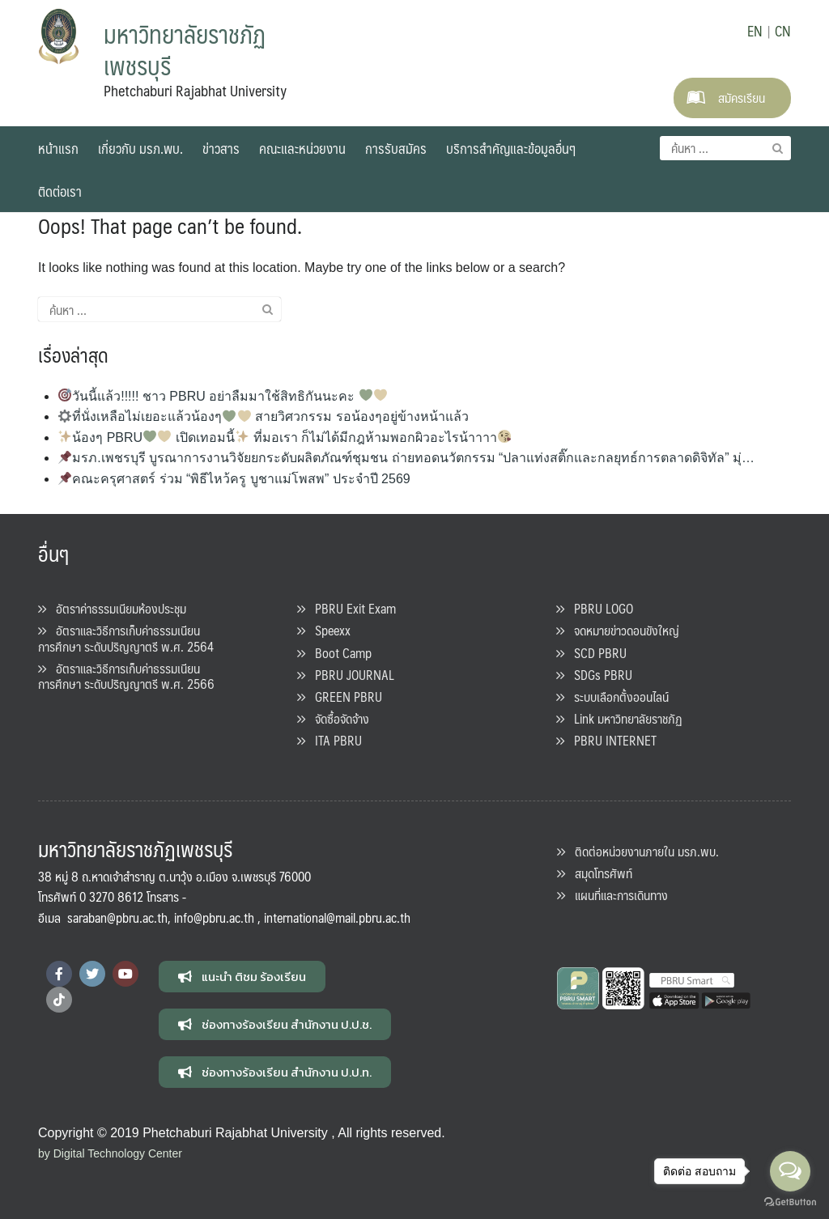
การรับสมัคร (396, 148)
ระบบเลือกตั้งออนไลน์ (612, 696)
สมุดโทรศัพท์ (594, 873)
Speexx (324, 630)
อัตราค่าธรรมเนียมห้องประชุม (112, 608)
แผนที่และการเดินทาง (612, 895)
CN (783, 30)
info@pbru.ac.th (214, 917)
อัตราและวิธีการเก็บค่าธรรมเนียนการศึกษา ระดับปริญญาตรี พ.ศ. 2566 (126, 675)
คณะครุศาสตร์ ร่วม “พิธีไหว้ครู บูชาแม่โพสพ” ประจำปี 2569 (234, 479)
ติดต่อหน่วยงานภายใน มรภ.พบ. (638, 851)
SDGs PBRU (594, 675)
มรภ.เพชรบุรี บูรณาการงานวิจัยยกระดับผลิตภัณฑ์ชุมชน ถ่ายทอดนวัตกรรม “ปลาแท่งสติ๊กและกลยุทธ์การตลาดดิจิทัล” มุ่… (406, 458)
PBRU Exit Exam (346, 608)
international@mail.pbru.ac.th (337, 917)
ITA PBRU (329, 740)
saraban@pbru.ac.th (117, 917)
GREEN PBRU (339, 696)
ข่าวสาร (221, 148)
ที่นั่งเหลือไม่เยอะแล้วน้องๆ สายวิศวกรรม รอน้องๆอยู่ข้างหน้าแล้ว (263, 416)
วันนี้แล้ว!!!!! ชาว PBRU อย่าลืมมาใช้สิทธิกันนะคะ (222, 396)
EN (755, 30)
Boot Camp (334, 653)
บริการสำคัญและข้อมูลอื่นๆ (511, 148)
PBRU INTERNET (606, 740)
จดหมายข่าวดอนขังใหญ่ (617, 630)
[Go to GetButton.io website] (790, 1202)
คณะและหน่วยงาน (302, 148)
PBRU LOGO (594, 608)
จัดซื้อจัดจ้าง (333, 718)
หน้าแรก (58, 148)
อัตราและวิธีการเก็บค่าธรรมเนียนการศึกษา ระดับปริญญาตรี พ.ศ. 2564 (126, 637)
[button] (242, 976)
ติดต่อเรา (60, 191)
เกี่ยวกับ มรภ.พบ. (140, 148)
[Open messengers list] (790, 1171)
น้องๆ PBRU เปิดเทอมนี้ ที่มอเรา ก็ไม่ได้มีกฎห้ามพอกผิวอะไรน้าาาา (284, 437)
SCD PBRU (591, 653)
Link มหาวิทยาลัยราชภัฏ (619, 718)
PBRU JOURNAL (345, 675)
